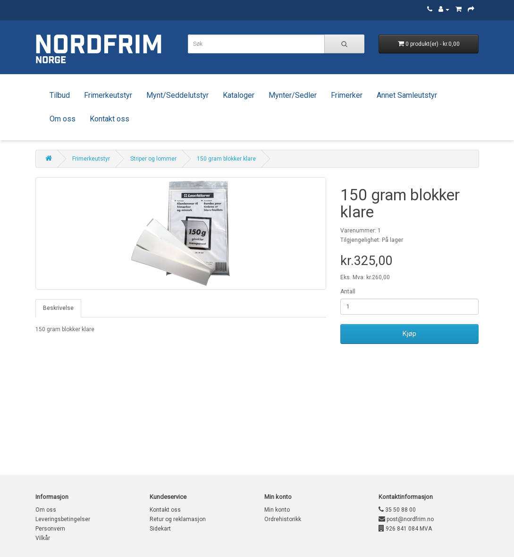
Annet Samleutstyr (407, 95)
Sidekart (160, 528)
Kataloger (238, 95)
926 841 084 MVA (405, 528)
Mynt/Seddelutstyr (177, 95)
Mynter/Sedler (293, 95)
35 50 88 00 (397, 509)
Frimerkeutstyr (108, 95)
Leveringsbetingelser (62, 519)
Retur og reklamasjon (178, 519)
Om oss (63, 118)
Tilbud (60, 95)
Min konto (277, 509)
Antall (347, 291)
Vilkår (42, 538)
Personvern (50, 528)
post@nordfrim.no (406, 519)
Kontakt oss (109, 118)
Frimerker (346, 95)
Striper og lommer (153, 158)
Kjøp (409, 333)
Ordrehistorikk (282, 519)
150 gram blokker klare (226, 158)
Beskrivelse (58, 308)
